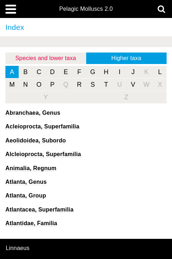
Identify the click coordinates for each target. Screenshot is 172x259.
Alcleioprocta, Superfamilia (43, 154)
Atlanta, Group (25, 195)
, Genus (32, 113)
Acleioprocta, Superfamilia (42, 126)
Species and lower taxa (45, 58)
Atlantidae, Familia (31, 223)
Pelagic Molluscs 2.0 (86, 9)
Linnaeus (17, 248)
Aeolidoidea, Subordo (35, 140)
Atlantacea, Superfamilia (39, 209)
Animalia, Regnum (30, 168)
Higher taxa (126, 58)
